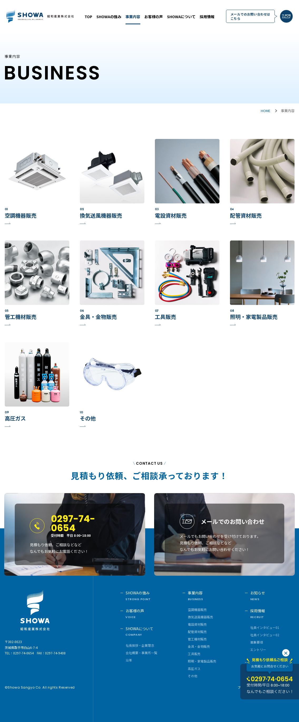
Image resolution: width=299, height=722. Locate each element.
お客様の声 (153, 16)
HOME (265, 110)
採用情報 (207, 16)
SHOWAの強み (108, 16)
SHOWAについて (181, 16)
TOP (88, 16)
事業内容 (132, 16)
